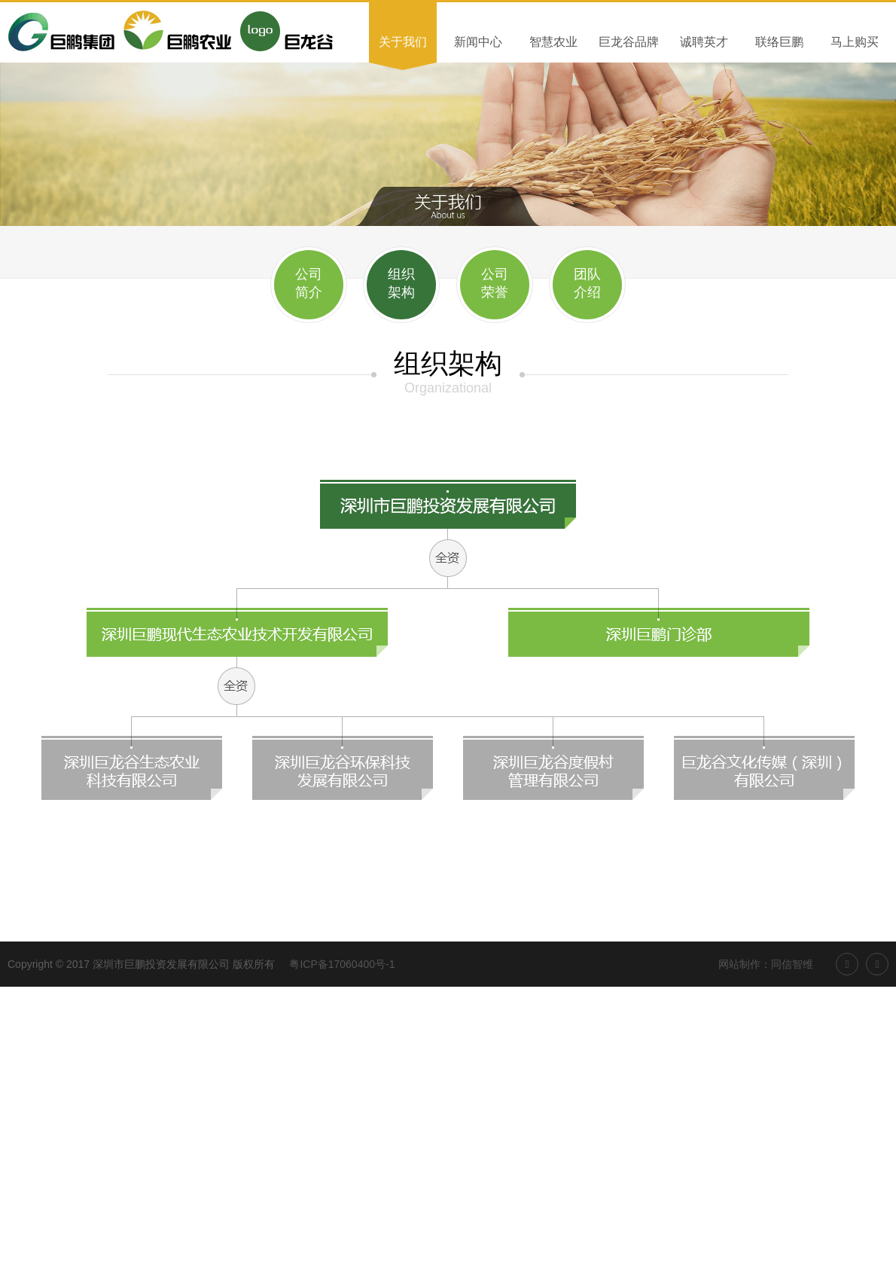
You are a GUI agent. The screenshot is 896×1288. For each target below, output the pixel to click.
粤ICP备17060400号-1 (342, 964)
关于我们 (403, 41)
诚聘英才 (704, 41)
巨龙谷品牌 (629, 41)
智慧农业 (553, 41)
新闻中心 (478, 41)
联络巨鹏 (779, 41)
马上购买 (854, 41)
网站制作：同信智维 (765, 964)
